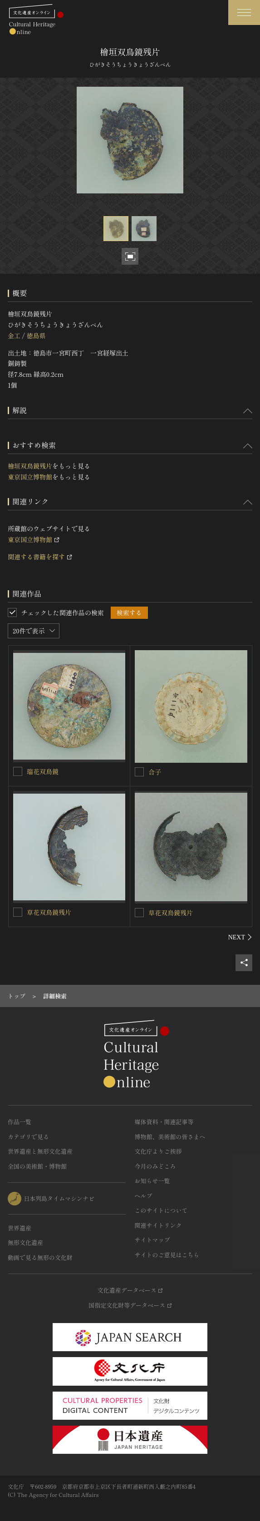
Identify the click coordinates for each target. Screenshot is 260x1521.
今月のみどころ (155, 1166)
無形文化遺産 (25, 1242)
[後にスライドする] (240, 937)
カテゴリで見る (28, 1136)
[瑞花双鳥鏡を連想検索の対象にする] (17, 771)
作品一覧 (19, 1121)
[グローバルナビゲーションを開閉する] (244, 12)
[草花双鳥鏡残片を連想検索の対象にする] (17, 912)
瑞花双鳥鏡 (43, 771)
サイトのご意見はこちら (167, 1254)
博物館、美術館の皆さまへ (170, 1136)
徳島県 (35, 335)
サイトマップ (152, 1239)
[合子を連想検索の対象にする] (139, 771)
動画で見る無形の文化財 (40, 1257)
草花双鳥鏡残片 (49, 912)
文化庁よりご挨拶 (158, 1151)
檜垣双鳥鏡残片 (30, 465)
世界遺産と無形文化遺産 (40, 1151)
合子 (154, 771)
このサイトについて (161, 1210)
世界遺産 (19, 1228)
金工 (14, 335)
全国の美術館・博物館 (37, 1166)
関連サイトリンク (158, 1225)
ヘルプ (143, 1195)
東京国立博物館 (30, 476)
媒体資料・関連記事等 (164, 1121)
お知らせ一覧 (152, 1180)
